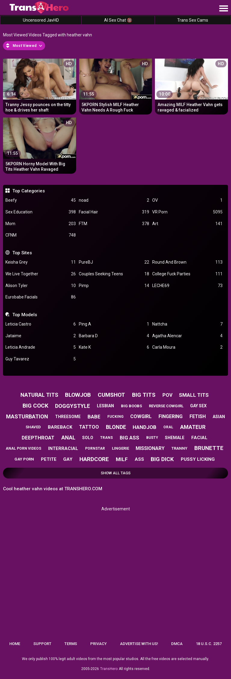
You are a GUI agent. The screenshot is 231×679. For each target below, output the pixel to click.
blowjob (78, 394)
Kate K (114, 347)
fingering (171, 416)
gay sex (198, 405)
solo (87, 437)
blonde (116, 427)
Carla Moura (187, 347)
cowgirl (141, 416)
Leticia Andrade (40, 347)
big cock (35, 405)
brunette (208, 448)
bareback (60, 427)
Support (42, 643)
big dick (162, 459)
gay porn (24, 459)
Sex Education (40, 212)
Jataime (40, 335)
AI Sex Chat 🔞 (118, 20)
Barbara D (114, 335)
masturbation (27, 416)
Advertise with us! (139, 643)
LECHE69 (187, 285)
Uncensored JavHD (41, 20)
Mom (40, 223)
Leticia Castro (40, 324)
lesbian (105, 405)
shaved (33, 427)
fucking (115, 416)
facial (199, 437)
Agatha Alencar (187, 335)
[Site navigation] (223, 8)
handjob (144, 427)
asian (219, 416)
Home (14, 643)
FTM (114, 223)
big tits (144, 394)
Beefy (40, 200)
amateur (192, 427)
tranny (179, 448)
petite (49, 459)
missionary (150, 448)
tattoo (89, 427)
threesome (68, 416)
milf (122, 459)
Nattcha (187, 324)
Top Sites (22, 252)
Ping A (114, 324)
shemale (174, 437)
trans (106, 438)
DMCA (177, 643)
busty (152, 438)
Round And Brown (187, 262)
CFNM (40, 235)
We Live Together (40, 274)
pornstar (95, 448)
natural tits (39, 395)
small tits (194, 395)
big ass (129, 438)
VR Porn (187, 212)
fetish (197, 416)
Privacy (98, 643)
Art (187, 223)
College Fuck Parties (187, 274)
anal (68, 437)
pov (167, 395)
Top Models (24, 314)
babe (94, 417)
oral (168, 427)
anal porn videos (23, 448)
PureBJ (114, 262)
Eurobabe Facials (40, 297)
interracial (63, 448)
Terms (70, 643)
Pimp (114, 285)
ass (139, 459)
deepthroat (38, 438)
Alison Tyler (40, 285)
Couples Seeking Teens (114, 274)
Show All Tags (116, 473)
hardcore (94, 459)
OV (187, 200)
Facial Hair (114, 212)
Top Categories (28, 191)
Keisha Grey (40, 262)
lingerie (120, 448)
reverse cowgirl (166, 406)
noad (114, 200)
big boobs (131, 406)
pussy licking (198, 459)
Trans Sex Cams (192, 20)
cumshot (111, 394)
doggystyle (72, 406)
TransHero (109, 669)
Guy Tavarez (40, 359)
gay (67, 459)
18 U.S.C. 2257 (209, 643)
